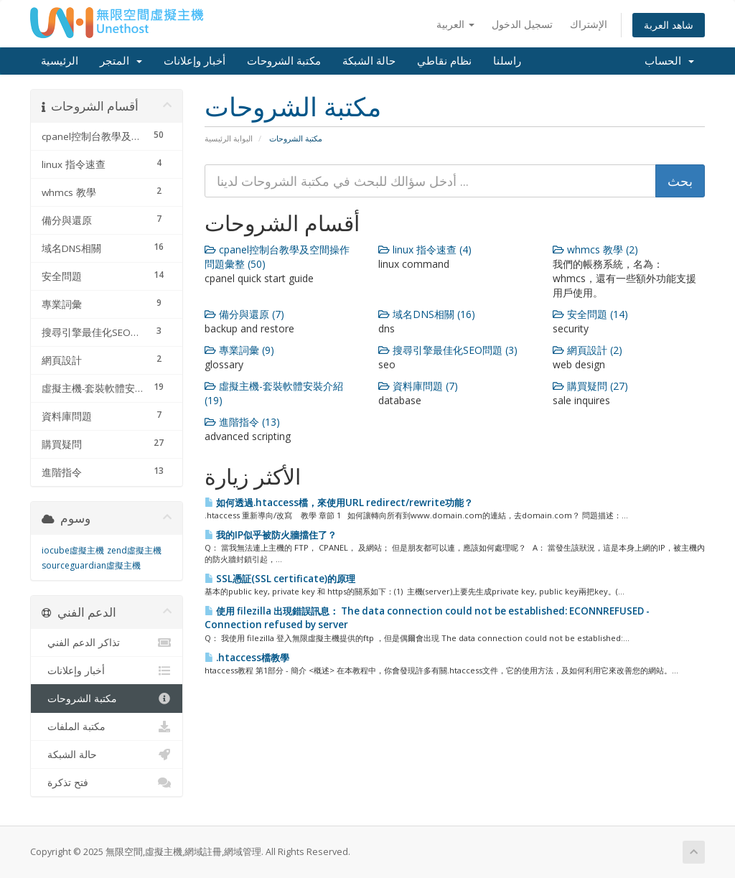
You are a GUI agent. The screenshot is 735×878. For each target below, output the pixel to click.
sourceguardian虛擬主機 (91, 565)
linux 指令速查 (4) (425, 249)
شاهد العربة (668, 25)
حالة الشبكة (368, 61)
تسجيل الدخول (522, 24)
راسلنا (507, 61)
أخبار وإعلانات (194, 61)
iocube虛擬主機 (73, 550)
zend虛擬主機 (134, 550)
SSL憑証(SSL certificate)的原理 (280, 578)
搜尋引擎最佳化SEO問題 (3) (448, 350)
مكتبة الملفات (107, 726)
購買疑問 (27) (590, 386)
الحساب (669, 61)
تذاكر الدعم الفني (107, 642)
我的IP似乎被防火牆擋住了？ (271, 534)
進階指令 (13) (242, 422)
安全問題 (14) (590, 314)
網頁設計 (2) (587, 350)
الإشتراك (588, 24)
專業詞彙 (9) (239, 350)
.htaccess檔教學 (247, 657)
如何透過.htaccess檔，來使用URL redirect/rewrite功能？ (339, 502)
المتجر (121, 61)
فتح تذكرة (107, 782)
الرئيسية (59, 61)
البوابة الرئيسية (229, 138)
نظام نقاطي (444, 61)
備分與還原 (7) (244, 314)
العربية (455, 24)
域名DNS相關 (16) (426, 314)
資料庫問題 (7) (418, 386)
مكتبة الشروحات (284, 61)
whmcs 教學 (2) (595, 249)
